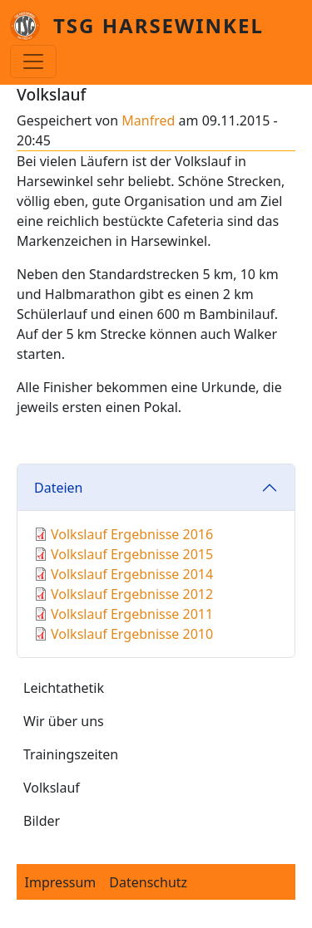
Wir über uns (63, 721)
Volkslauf (51, 787)
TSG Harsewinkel (158, 25)
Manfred (148, 120)
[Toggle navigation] (33, 61)
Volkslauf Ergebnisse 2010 (132, 634)
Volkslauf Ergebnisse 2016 (132, 534)
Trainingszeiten (70, 754)
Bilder (41, 821)
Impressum (61, 882)
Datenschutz (148, 882)
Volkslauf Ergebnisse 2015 (132, 554)
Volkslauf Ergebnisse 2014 (132, 574)
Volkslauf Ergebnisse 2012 (132, 594)
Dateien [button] (58, 488)
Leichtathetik (63, 688)
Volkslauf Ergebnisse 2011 (132, 614)
